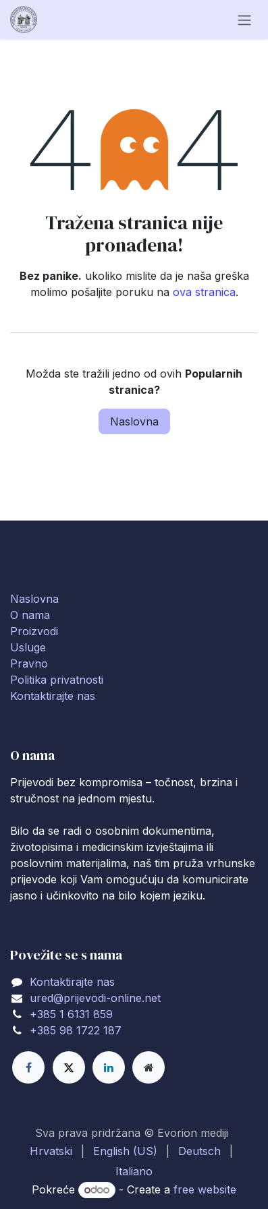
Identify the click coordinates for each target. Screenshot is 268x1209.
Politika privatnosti (56, 679)
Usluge (28, 647)
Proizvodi (34, 631)
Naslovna (134, 421)
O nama (30, 615)
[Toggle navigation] (244, 19)
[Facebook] (28, 1067)
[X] (69, 1067)
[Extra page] (148, 1067)
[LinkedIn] (108, 1067)
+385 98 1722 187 (76, 1030)
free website (204, 1189)
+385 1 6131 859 (71, 1014)
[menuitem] (51, 1151)
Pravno (29, 663)
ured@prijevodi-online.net (95, 998)
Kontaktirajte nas (52, 696)
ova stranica (204, 292)
